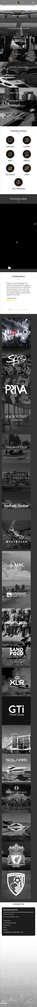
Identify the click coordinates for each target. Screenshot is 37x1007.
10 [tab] (27, 309)
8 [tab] (23, 309)
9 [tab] (25, 309)
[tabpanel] (18, 291)
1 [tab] (9, 309)
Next (32, 295)
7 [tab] (21, 309)
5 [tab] (17, 309)
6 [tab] (19, 309)
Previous (4, 295)
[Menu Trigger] (33, 3)
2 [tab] (11, 309)
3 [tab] (13, 309)
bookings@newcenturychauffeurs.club (13, 932)
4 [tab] (15, 309)
